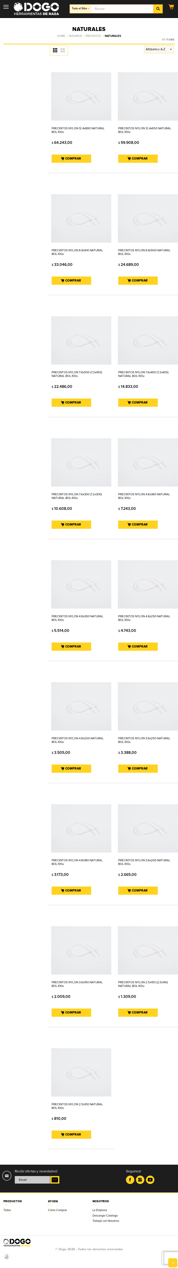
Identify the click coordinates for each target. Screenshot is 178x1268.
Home (61, 36)
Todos (7, 1210)
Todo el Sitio (80, 8)
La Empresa (100, 1210)
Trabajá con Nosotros (106, 1221)
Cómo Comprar (57, 1210)
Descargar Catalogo (105, 1215)
